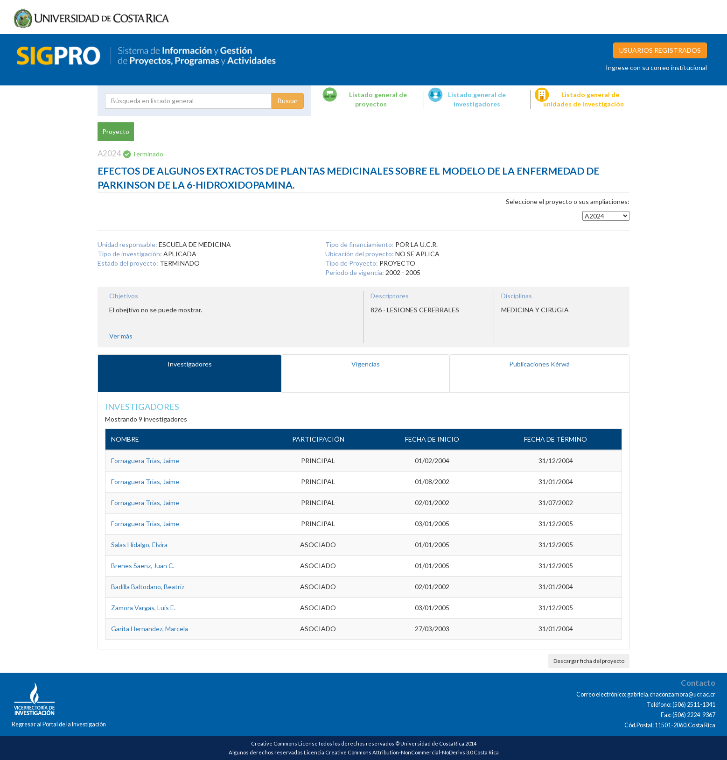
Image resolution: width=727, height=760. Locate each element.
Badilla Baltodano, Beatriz (147, 587)
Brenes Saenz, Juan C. (143, 566)
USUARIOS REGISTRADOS (660, 50)
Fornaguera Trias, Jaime (145, 460)
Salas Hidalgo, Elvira (139, 545)
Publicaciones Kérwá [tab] (539, 364)
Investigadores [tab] (190, 364)
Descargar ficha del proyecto (588, 660)
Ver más (121, 336)
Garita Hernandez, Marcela (149, 629)
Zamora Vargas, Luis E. (143, 608)
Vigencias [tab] (365, 364)
